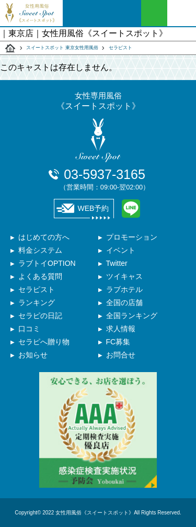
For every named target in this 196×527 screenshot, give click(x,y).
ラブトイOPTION (47, 263)
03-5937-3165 (104, 179)
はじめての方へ (44, 237)
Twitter (117, 263)
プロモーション (131, 237)
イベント (120, 250)
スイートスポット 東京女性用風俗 (62, 47)
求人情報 (120, 328)
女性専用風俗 (98, 101)
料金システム (40, 250)
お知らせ (33, 355)
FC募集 (118, 342)
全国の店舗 (124, 302)
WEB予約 (82, 208)
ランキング (36, 302)
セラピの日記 (40, 315)
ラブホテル (124, 289)
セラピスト (120, 47)
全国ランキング (131, 315)
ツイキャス (124, 276)
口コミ (29, 328)
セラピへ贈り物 (44, 342)
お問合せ (120, 355)
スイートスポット (10, 48)
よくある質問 (40, 276)
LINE (131, 208)
